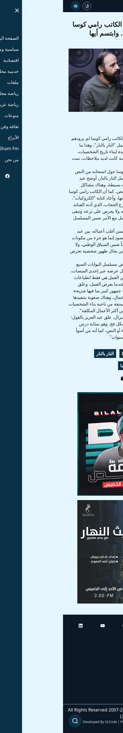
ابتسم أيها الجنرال (99, 366)
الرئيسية (109, 637)
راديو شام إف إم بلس (98, 683)
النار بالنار (42, 353)
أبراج (113, 652)
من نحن (110, 698)
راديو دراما (66, 366)
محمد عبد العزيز (100, 353)
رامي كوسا (68, 353)
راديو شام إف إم (102, 668)
